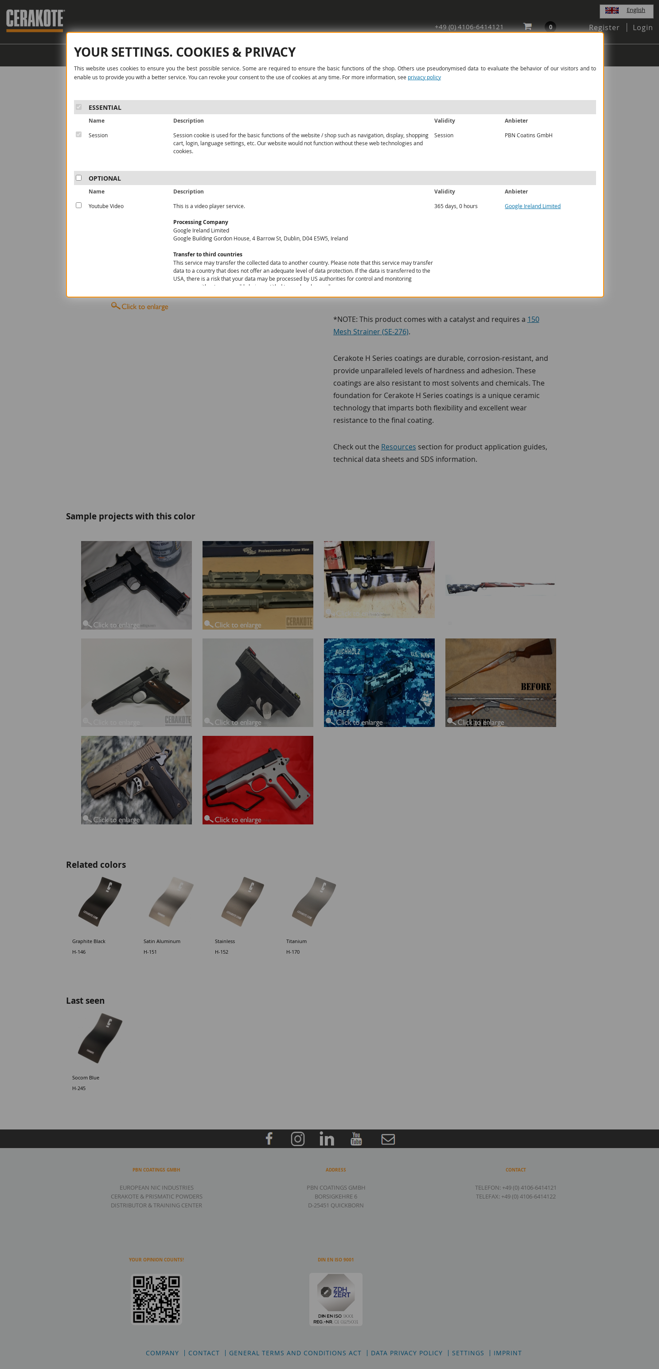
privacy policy (424, 77)
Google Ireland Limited (533, 205)
